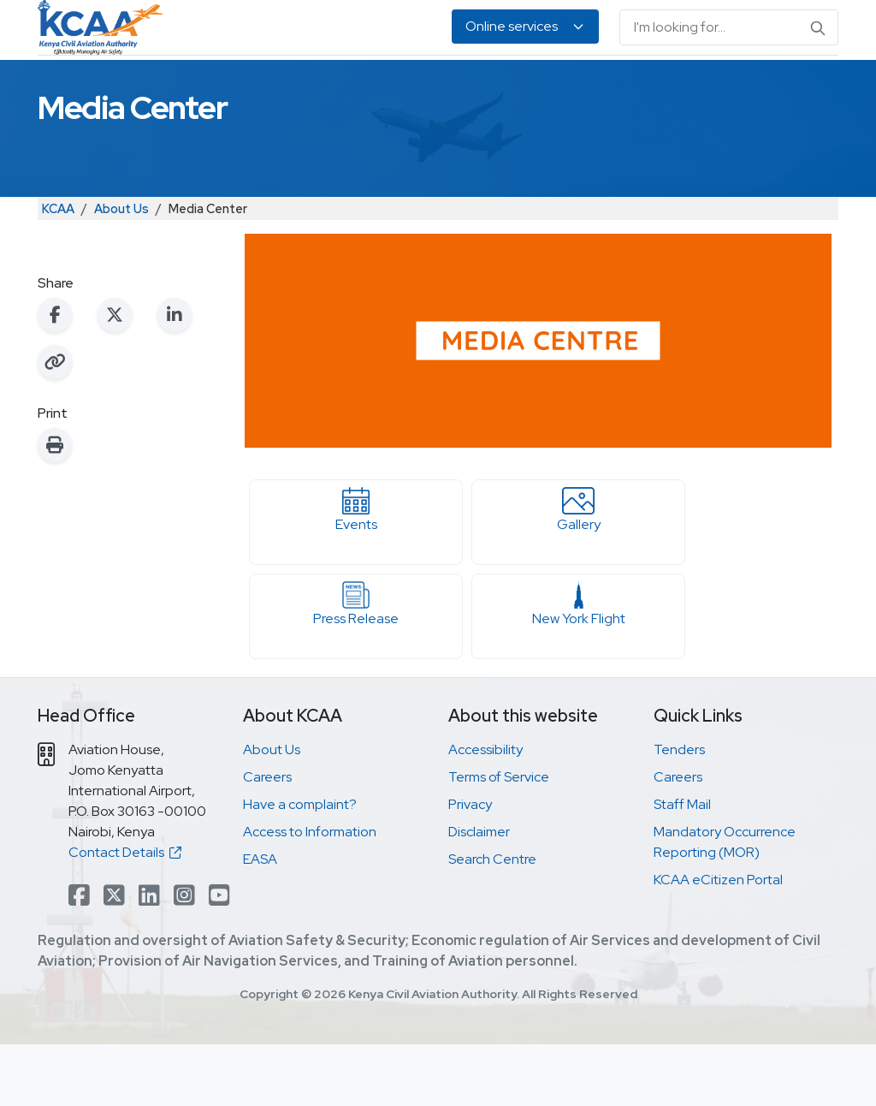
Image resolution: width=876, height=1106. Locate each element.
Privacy (470, 866)
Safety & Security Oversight (103, 86)
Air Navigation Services (427, 86)
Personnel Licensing (272, 86)
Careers (267, 838)
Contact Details (124, 914)
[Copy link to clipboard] (55, 424)
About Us (793, 86)
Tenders (679, 811)
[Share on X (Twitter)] (115, 377)
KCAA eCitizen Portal (718, 941)
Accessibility (485, 811)
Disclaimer (479, 893)
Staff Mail (682, 866)
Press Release (356, 666)
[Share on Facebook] (55, 377)
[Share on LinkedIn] (174, 377)
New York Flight (578, 666)
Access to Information (309, 893)
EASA (740, 86)
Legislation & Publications (586, 86)
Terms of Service (498, 838)
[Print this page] (55, 507)
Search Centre (492, 921)
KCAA (58, 270)
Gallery (578, 572)
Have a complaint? (300, 866)
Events (356, 572)
